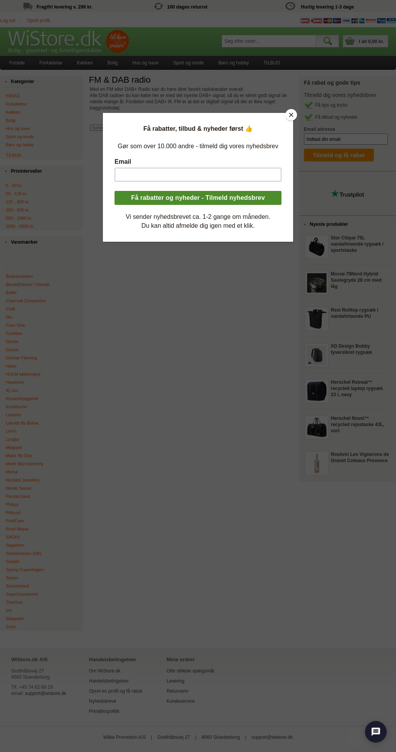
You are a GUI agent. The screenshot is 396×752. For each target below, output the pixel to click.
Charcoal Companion (26, 300)
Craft (10, 309)
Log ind (7, 20)
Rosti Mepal (17, 529)
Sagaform (15, 545)
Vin (9, 610)
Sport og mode (188, 63)
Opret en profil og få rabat (115, 691)
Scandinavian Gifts (24, 553)
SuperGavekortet (22, 594)
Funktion (14, 333)
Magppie (14, 447)
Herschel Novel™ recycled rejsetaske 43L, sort (357, 424)
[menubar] (144, 63)
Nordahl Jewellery (23, 480)
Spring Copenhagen (25, 569)
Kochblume (16, 406)
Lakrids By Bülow (22, 423)
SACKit (12, 537)
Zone (11, 626)
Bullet (11, 292)
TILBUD (272, 63)
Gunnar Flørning (21, 357)
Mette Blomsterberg (24, 463)
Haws (11, 366)
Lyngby (12, 439)
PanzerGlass (18, 496)
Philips (12, 504)
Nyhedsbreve (102, 701)
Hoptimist (15, 382)
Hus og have (145, 63)
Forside (17, 63)
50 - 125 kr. (16, 193)
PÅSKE (13, 96)
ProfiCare (15, 520)
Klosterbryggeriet (22, 398)
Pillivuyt (13, 512)
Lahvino (13, 414)
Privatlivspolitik (104, 711)
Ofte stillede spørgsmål (190, 671)
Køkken (85, 63)
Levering (175, 681)
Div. (9, 317)
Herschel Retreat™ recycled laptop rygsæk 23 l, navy (357, 388)
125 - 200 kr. (18, 201)
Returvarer (178, 691)
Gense (12, 341)
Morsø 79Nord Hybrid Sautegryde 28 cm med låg (356, 280)
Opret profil (38, 20)
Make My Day (19, 455)
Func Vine (15, 325)
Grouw (12, 349)
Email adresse (319, 129)
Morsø (12, 472)
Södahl (12, 561)
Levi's (11, 431)
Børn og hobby (233, 63)
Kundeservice (181, 701)
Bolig (113, 63)
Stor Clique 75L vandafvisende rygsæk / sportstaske (357, 244)
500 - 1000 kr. (19, 218)
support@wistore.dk (45, 693)
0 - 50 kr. (14, 185)
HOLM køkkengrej (23, 374)
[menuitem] (17, 63)
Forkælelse (50, 63)
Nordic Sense (18, 488)
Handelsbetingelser (109, 681)
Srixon (12, 577)
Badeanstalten (19, 276)
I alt (371, 41)
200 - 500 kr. (18, 210)
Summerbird (17, 586)
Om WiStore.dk (104, 671)
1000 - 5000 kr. (20, 226)
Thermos (14, 602)
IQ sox (12, 390)
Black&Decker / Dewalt (27, 284)
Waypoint (14, 618)
